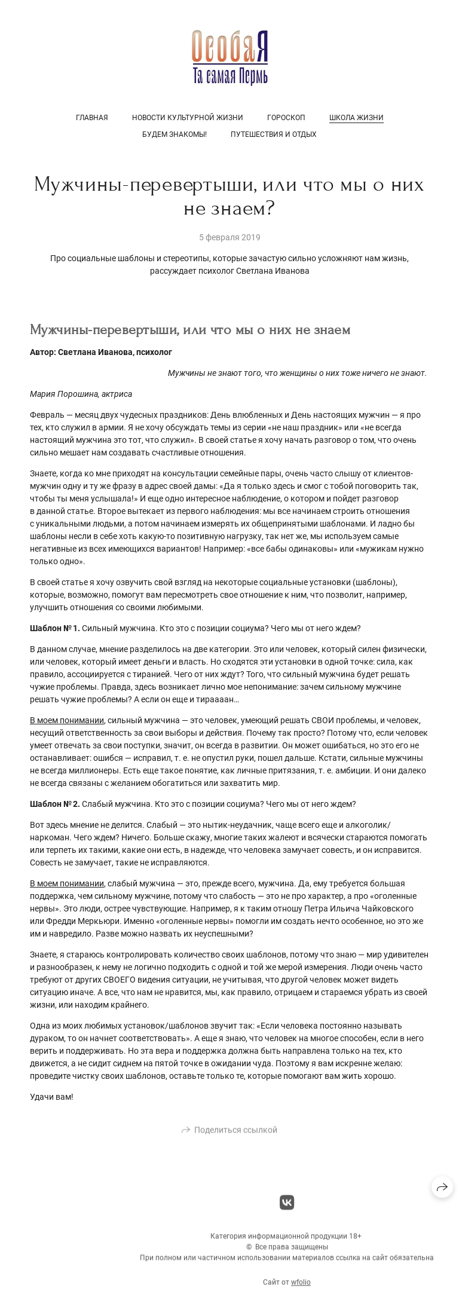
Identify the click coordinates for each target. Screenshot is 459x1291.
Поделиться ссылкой (235, 1134)
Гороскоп (286, 118)
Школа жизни (356, 118)
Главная (92, 118)
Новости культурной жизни (187, 118)
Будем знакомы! (174, 134)
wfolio (301, 1286)
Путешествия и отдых (274, 134)
